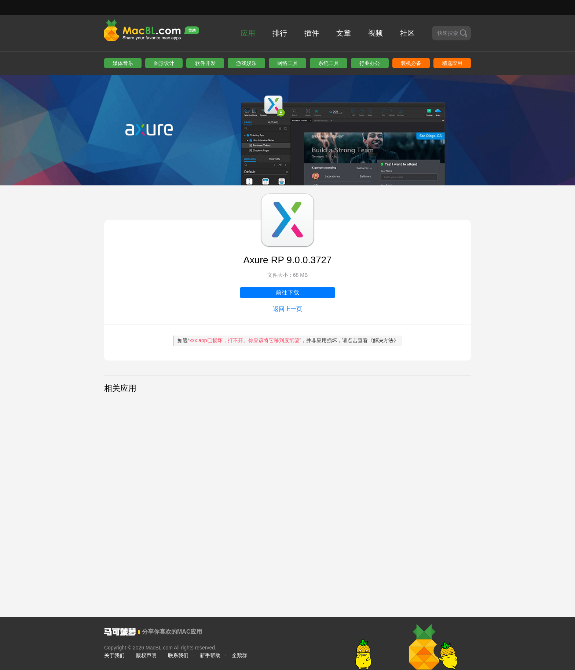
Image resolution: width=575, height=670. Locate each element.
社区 (407, 33)
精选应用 (452, 63)
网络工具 (287, 63)
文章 (343, 33)
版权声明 (146, 655)
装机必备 (411, 63)
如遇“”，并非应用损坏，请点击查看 (288, 340)
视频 (375, 33)
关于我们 (114, 655)
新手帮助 (210, 655)
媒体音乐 (123, 63)
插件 (311, 33)
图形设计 (164, 63)
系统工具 (328, 63)
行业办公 (369, 63)
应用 (248, 33)
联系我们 (178, 655)
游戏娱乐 (246, 63)
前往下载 (287, 292)
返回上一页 (287, 309)
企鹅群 (239, 655)
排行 (279, 33)
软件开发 (205, 63)
